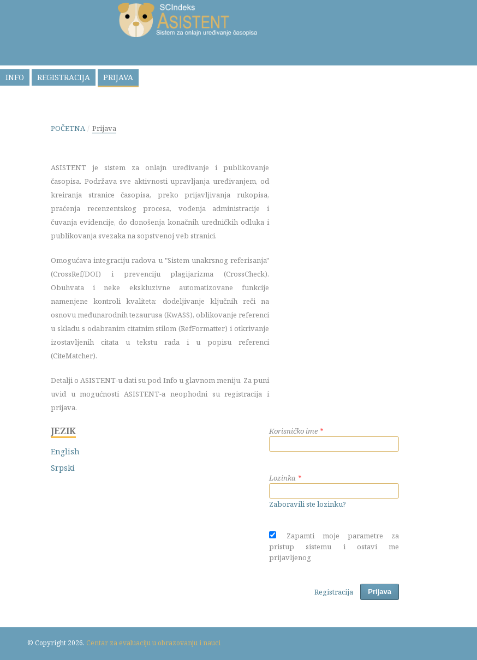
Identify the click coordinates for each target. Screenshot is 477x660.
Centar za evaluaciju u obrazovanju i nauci (153, 642)
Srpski (63, 468)
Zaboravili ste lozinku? (307, 504)
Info (14, 77)
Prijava (118, 77)
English (65, 451)
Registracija (63, 77)
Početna (68, 128)
